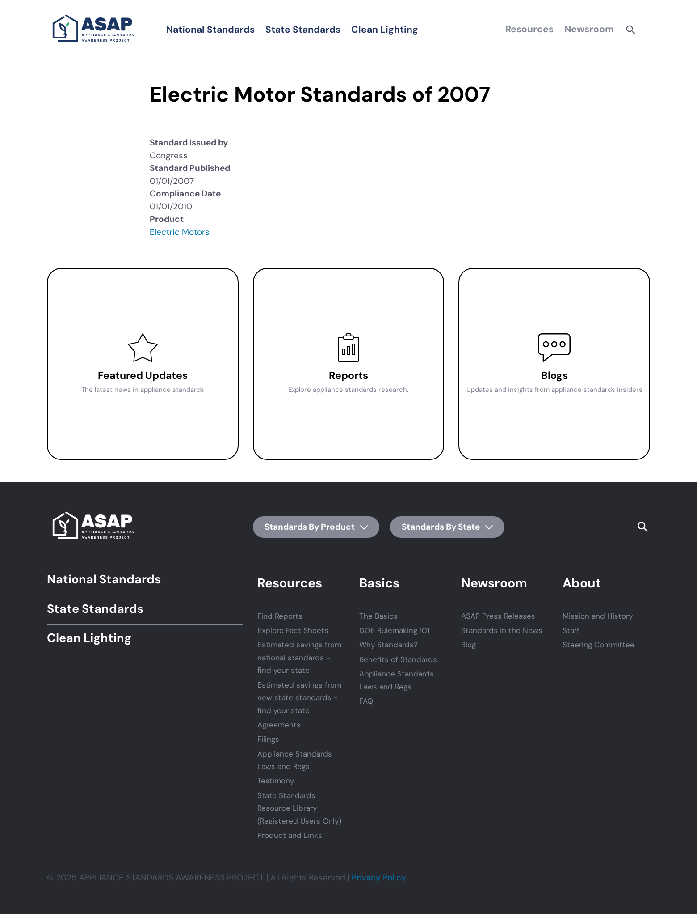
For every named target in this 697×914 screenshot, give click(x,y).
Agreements (279, 725)
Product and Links (289, 835)
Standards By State (447, 526)
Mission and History (598, 616)
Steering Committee (598, 645)
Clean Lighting (384, 29)
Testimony (275, 781)
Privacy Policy (379, 877)
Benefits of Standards (398, 659)
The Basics (378, 616)
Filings (268, 739)
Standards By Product (316, 526)
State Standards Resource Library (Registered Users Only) (299, 808)
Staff (571, 630)
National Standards (210, 29)
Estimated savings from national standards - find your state (299, 657)
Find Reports (279, 616)
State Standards (302, 29)
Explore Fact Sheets (292, 630)
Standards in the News (501, 630)
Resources (529, 29)
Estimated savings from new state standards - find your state (299, 697)
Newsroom (589, 29)
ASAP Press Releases (498, 616)
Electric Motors (180, 232)
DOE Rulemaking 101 (394, 630)
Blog (468, 645)
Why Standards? (388, 645)
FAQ (366, 701)
